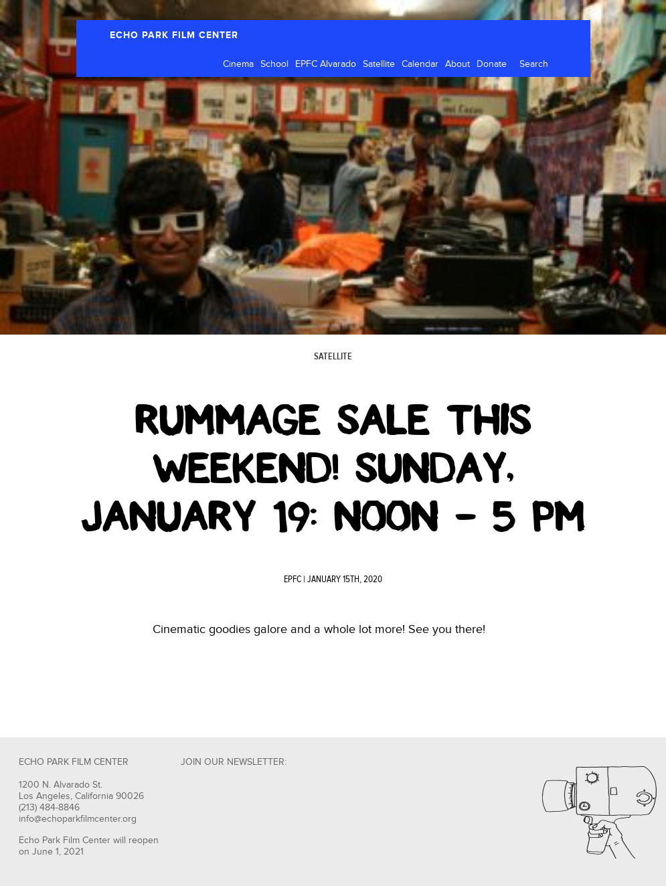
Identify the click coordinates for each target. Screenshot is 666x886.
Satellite (379, 64)
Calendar (420, 64)
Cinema (238, 64)
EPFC (292, 579)
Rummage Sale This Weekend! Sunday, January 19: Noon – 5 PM (333, 468)
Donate (492, 64)
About (457, 64)
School (274, 64)
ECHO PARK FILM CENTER (174, 35)
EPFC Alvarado (325, 64)
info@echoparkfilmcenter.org (78, 819)
